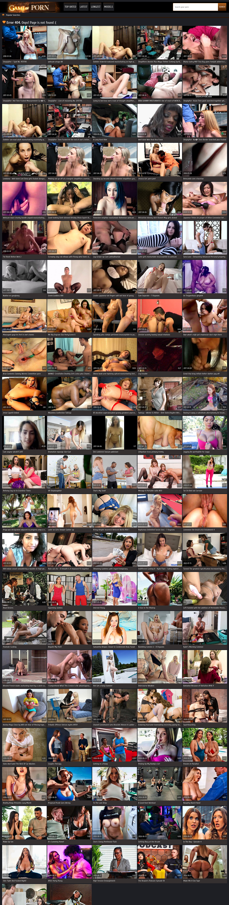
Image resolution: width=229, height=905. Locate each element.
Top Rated (70, 6)
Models (108, 6)
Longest (95, 6)
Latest (83, 6)
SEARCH (222, 7)
